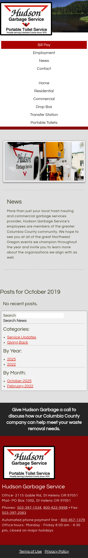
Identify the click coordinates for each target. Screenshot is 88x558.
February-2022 (20, 386)
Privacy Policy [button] (57, 551)
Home (44, 83)
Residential (44, 91)
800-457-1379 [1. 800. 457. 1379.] (73, 520)
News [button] (44, 61)
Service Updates (21, 337)
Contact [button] (44, 69)
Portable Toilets (44, 123)
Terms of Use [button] (30, 551)
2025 (11, 359)
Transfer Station (44, 115)
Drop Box (44, 107)
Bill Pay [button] (44, 45)
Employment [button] (44, 53)
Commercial (44, 99)
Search (9, 315)
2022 (11, 364)
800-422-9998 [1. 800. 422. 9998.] (55, 508)
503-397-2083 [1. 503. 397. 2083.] (14, 513)
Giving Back (17, 342)
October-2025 (19, 381)
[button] (26, 34)
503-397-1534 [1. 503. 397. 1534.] (29, 508)
